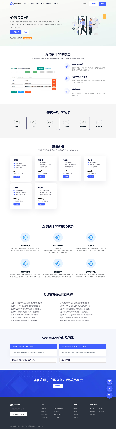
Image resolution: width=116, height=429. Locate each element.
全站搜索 (92, 411)
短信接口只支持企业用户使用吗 (23, 346)
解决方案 (39, 3)
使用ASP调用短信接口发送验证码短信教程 (24, 315)
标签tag (101, 408)
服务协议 (101, 411)
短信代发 (76, 417)
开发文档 (13, 38)
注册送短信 (15, 32)
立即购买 (17, 177)
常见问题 (19, 38)
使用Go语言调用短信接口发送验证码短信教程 (74, 321)
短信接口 (76, 414)
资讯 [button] (55, 3)
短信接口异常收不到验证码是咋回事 (74, 346)
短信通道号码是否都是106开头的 (23, 360)
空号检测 (56, 417)
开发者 (48, 3)
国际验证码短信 (58, 408)
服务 (32, 3)
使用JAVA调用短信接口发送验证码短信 (23, 318)
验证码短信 (44, 414)
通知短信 (56, 411)
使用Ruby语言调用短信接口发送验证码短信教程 (26, 309)
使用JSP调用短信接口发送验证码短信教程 (24, 321)
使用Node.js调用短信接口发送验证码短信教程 (25, 306)
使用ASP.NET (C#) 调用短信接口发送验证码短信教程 (76, 315)
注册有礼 (93, 3)
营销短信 (43, 411)
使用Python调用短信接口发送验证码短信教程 (25, 312)
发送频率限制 (66, 360)
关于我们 (92, 408)
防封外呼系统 (45, 417)
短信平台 (76, 408)
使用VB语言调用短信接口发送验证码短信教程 (74, 303)
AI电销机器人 (58, 414)
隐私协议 (92, 414)
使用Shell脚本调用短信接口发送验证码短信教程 (75, 306)
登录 (102, 3)
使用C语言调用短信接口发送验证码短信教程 (74, 312)
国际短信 (43, 408)
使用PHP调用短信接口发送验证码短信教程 (73, 318)
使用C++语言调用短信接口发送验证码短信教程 (75, 309)
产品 (25, 3)
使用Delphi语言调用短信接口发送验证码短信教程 (26, 303)
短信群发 (76, 411)
